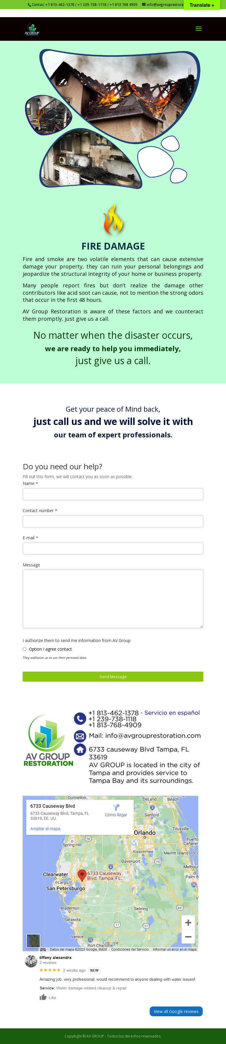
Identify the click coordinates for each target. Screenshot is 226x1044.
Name (28, 483)
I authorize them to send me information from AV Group (77, 640)
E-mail (28, 537)
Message (31, 565)
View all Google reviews (176, 1011)
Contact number (38, 510)
